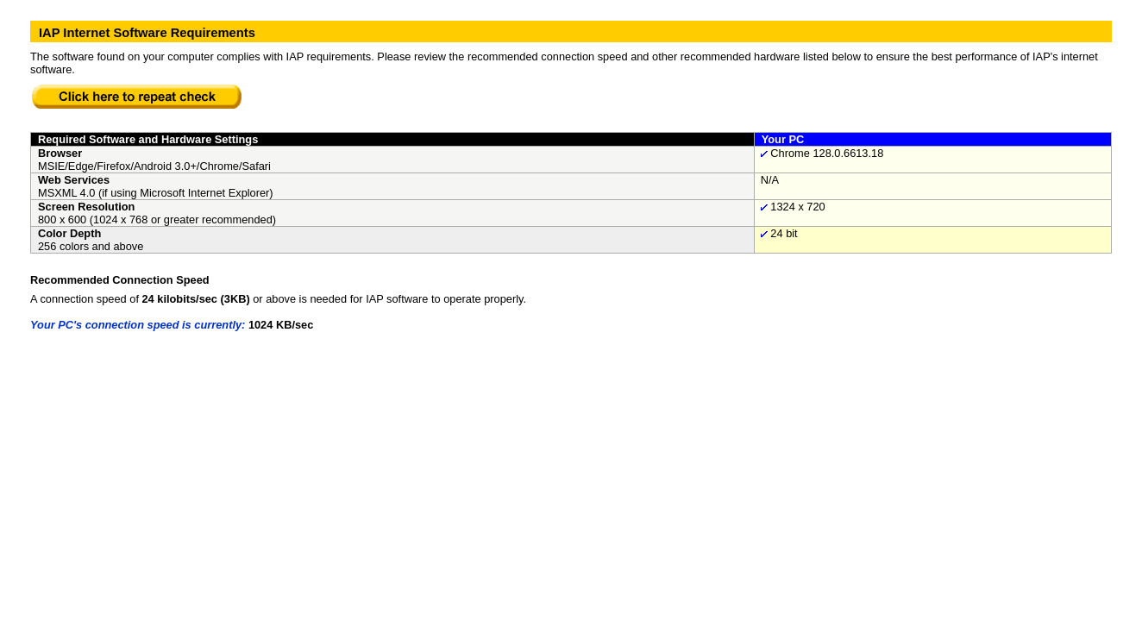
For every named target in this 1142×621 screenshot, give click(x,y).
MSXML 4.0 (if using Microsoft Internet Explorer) (155, 192)
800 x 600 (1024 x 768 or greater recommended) (157, 219)
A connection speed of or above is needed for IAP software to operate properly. (278, 298)
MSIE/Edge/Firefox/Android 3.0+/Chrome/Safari (154, 166)
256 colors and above (90, 246)
